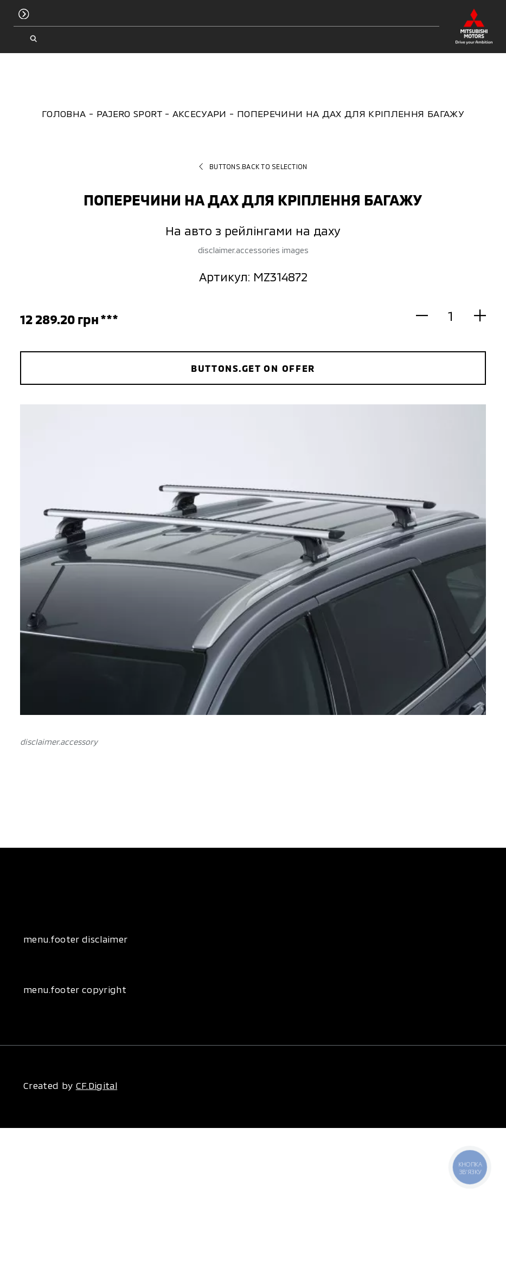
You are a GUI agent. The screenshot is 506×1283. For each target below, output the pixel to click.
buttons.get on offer (253, 368)
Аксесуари (199, 113)
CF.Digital (96, 1085)
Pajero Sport (129, 113)
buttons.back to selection (253, 166)
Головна (64, 113)
